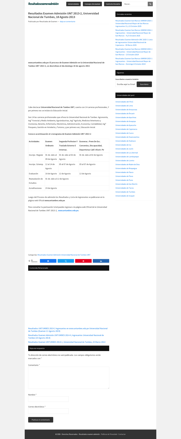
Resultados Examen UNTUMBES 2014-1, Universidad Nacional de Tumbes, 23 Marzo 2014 (66, 342)
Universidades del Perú (124, 102)
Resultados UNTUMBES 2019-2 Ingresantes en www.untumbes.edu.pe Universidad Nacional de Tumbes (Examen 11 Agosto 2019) (67, 329)
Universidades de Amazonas (126, 109)
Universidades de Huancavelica (127, 137)
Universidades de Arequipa (125, 121)
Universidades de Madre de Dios (127, 164)
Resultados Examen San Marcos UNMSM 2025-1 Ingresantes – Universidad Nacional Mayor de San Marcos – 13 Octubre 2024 (133, 52)
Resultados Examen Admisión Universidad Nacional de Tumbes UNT (64, 255)
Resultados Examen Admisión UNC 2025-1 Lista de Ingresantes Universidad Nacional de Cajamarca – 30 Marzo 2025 (133, 42)
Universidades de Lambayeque (127, 156)
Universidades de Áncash (124, 113)
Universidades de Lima (124, 105)
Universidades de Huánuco (125, 141)
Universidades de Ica (123, 145)
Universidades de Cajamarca (126, 129)
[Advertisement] (68, 43)
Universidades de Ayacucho (125, 125)
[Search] (150, 4)
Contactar (122, 434)
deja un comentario (67, 21)
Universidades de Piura (124, 176)
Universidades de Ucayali (124, 196)
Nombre (32, 394)
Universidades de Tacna (124, 188)
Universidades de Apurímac (125, 117)
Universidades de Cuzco (124, 133)
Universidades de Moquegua (126, 168)
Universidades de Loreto (124, 160)
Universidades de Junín (124, 149)
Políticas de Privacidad (109, 434)
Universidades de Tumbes (125, 192)
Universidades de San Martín (126, 184)
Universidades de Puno (124, 180)
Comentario (34, 365)
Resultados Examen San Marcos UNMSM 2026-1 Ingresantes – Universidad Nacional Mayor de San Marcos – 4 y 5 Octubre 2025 (133, 33)
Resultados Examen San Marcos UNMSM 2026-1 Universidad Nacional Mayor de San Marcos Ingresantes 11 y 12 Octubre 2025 (133, 23)
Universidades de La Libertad (126, 152)
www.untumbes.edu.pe (68, 210)
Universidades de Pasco (124, 172)
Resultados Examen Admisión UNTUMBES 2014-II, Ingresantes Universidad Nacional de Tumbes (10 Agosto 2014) (66, 336)
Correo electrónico (37, 406)
